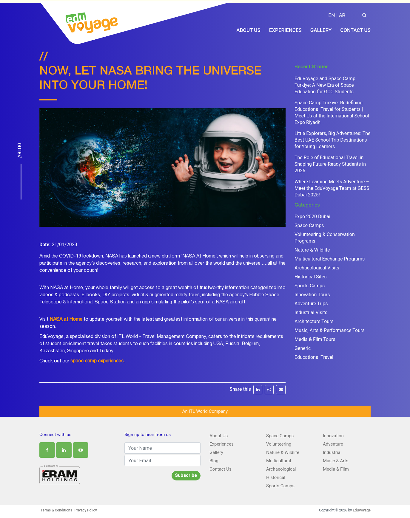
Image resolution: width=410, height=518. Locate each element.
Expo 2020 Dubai (312, 216)
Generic (303, 348)
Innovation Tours (312, 294)
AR (342, 16)
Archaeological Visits (317, 267)
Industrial (332, 452)
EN (331, 16)
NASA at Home (66, 319)
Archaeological (281, 469)
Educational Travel (314, 357)
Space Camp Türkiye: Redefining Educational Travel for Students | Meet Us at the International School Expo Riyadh (332, 112)
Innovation (333, 435)
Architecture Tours (314, 321)
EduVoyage (362, 510)
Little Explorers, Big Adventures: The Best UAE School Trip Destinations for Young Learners (333, 139)
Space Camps (309, 225)
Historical (275, 477)
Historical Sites (310, 276)
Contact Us (355, 30)
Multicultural (278, 460)
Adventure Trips (311, 303)
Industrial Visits (311, 312)
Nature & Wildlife (312, 249)
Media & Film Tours (315, 339)
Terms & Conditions (56, 510)
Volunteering (278, 443)
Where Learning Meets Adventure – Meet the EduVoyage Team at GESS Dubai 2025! (332, 188)
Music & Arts (335, 460)
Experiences (285, 30)
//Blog (19, 150)
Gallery (321, 30)
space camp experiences (97, 361)
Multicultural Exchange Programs (330, 258)
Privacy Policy (86, 510)
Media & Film (336, 469)
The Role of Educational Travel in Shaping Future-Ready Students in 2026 (330, 163)
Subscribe (186, 476)
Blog (213, 460)
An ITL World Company (205, 411)
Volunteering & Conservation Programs (325, 237)
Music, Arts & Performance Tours (330, 330)
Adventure (333, 443)
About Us (248, 30)
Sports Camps (310, 285)
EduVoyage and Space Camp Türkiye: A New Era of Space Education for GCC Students (325, 84)
